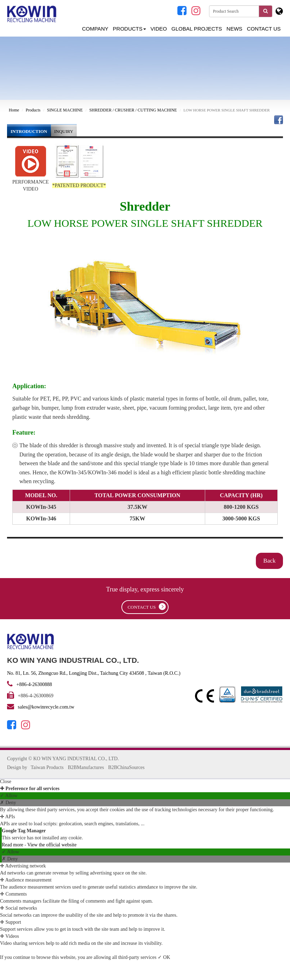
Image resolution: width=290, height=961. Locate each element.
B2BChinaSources (126, 767)
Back (269, 560)
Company (95, 29)
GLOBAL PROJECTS (196, 29)
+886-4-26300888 (33, 684)
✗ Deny (8, 802)
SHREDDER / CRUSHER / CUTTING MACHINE (133, 110)
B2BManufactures (86, 767)
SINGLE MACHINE (65, 110)
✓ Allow (9, 795)
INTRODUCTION (29, 131)
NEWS (234, 29)
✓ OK (164, 957)
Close (5, 781)
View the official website (51, 844)
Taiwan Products (47, 767)
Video (159, 29)
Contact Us (263, 29)
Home (14, 110)
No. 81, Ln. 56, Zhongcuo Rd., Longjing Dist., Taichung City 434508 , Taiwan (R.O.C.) (94, 673)
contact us (146, 606)
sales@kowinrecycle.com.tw (46, 707)
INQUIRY (63, 131)
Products (129, 29)
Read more (13, 844)
